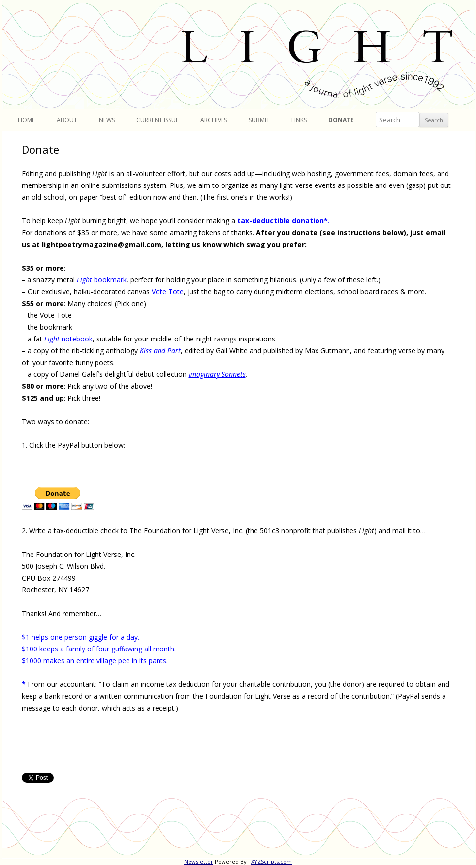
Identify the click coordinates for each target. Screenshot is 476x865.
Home (26, 120)
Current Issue (157, 120)
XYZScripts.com (271, 861)
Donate (341, 120)
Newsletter (198, 861)
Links (299, 120)
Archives (213, 120)
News (107, 120)
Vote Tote (168, 291)
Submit (259, 120)
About (67, 120)
